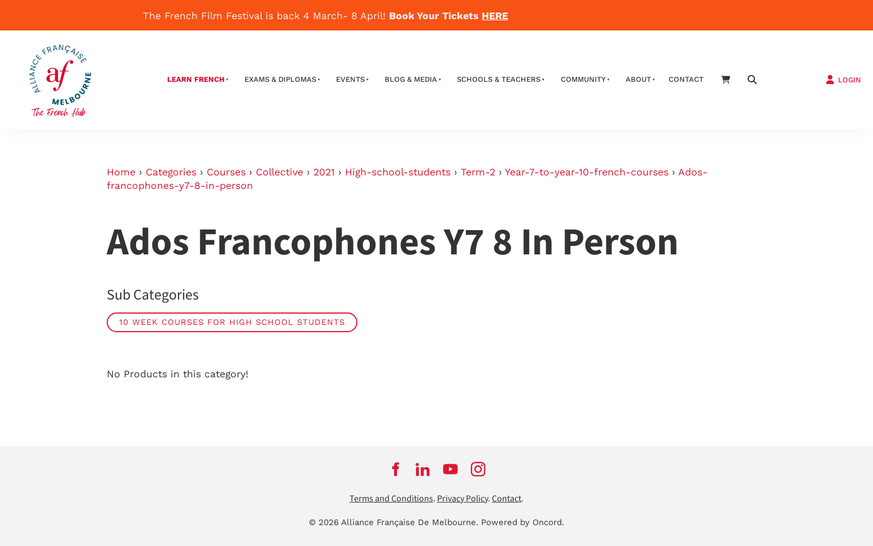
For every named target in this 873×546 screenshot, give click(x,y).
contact (686, 79)
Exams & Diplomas (280, 79)
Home (121, 172)
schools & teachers (498, 79)
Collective (279, 172)
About (638, 79)
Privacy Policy (462, 499)
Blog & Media (411, 79)
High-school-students (398, 172)
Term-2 (478, 172)
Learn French (196, 79)
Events (350, 79)
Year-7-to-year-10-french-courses (587, 172)
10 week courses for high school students (232, 322)
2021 (324, 172)
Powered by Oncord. (522, 522)
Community (583, 79)
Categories (171, 172)
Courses (226, 172)
